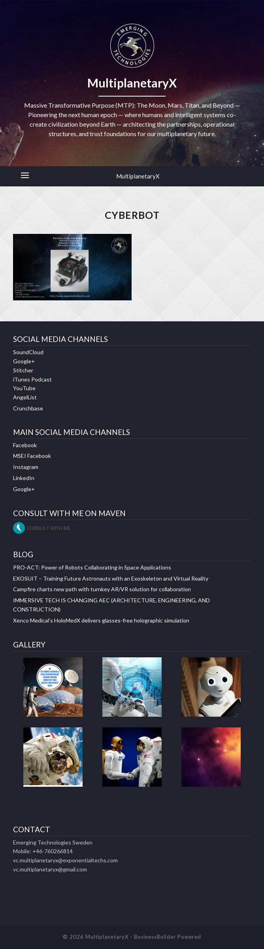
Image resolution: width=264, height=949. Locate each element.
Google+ (24, 361)
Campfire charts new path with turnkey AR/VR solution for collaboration (102, 589)
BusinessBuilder (155, 937)
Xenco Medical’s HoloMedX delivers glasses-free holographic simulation (101, 620)
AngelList (25, 397)
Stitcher (23, 370)
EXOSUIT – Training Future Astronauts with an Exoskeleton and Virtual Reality (110, 578)
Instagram (25, 466)
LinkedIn (23, 477)
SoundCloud (28, 352)
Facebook (25, 445)
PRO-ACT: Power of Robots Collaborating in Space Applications (92, 567)
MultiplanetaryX (138, 176)
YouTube (24, 388)
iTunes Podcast (32, 379)
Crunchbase (28, 408)
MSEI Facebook (32, 455)
